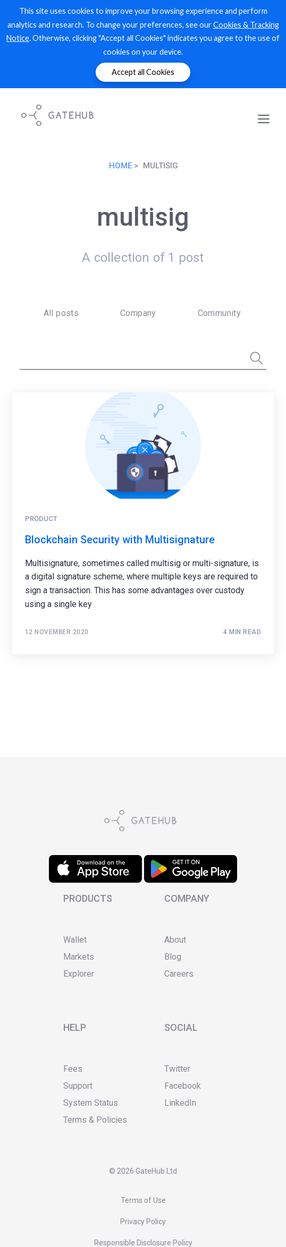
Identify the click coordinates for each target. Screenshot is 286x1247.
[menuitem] (58, 313)
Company (138, 313)
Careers (179, 974)
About (175, 940)
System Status (90, 1103)
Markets (78, 957)
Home (120, 165)
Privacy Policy (143, 1221)
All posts (61, 313)
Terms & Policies (95, 1120)
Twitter (177, 1069)
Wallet (75, 940)
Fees (72, 1069)
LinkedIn (180, 1103)
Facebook (182, 1086)
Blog (172, 957)
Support (77, 1086)
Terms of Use (143, 1200)
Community (219, 313)
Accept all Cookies (143, 71)
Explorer (78, 974)
